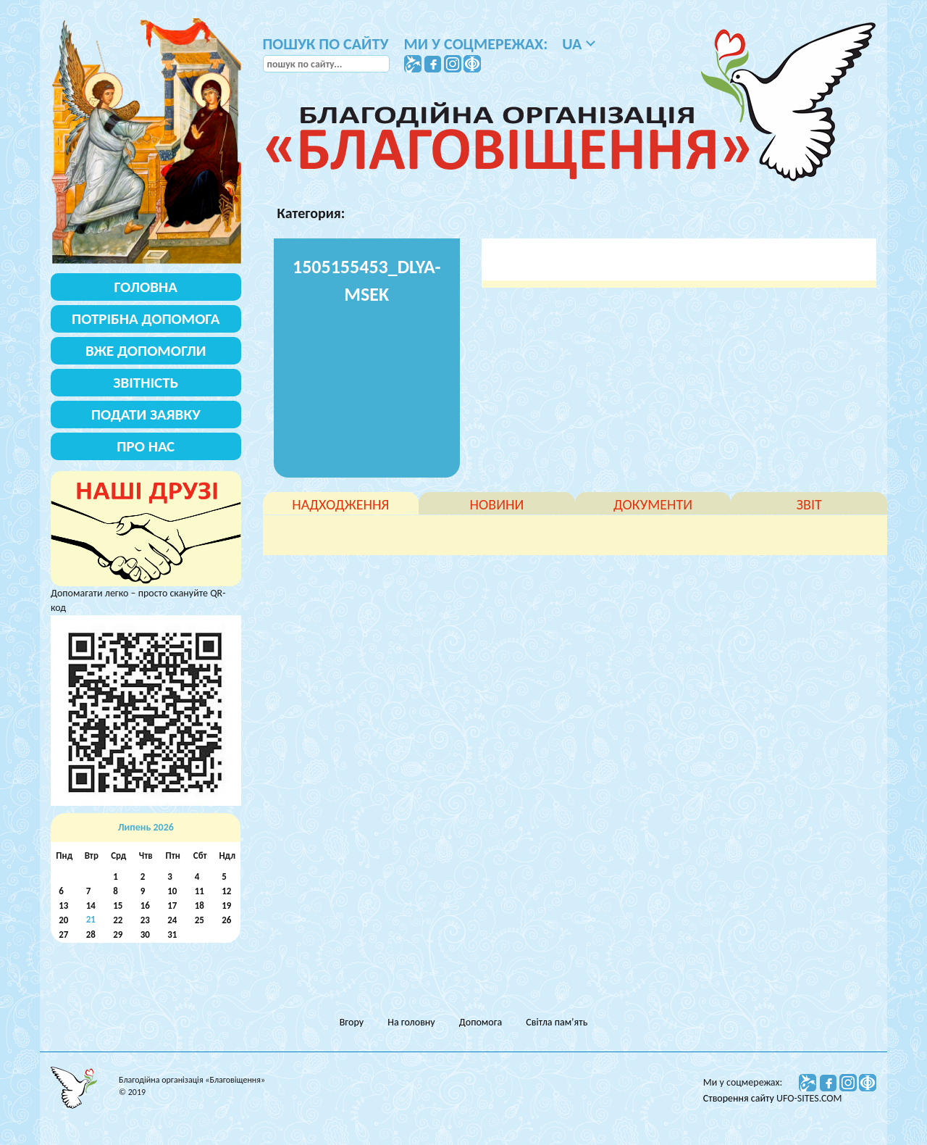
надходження (340, 504)
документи (652, 504)
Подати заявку (146, 414)
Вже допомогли (145, 350)
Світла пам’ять (556, 1022)
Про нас (146, 446)
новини (497, 504)
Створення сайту (739, 1098)
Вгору (352, 1022)
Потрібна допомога (146, 318)
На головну (411, 1022)
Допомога (480, 1022)
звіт (809, 504)
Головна (145, 287)
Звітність (145, 382)
